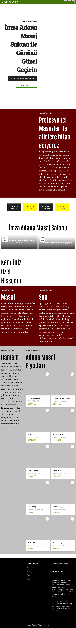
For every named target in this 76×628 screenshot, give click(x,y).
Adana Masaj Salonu (36, 401)
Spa (28, 579)
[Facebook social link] (65, 1)
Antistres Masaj (34, 398)
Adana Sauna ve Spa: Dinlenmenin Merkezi (19, 241)
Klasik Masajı (33, 470)
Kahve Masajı (58, 434)
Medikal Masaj (59, 470)
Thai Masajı (57, 543)
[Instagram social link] (73, 1)
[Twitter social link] (69, 1)
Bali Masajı (32, 434)
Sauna (29, 575)
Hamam (30, 567)
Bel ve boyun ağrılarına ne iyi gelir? (57, 242)
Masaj (29, 571)
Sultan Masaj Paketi (36, 543)
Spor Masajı (58, 506)
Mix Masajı (32, 506)
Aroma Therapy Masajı (62, 398)
